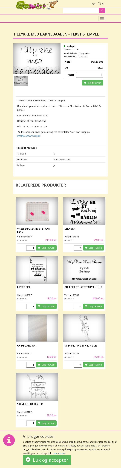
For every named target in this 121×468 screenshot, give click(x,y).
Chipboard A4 (26, 345)
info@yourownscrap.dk (28, 135)
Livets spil (24, 287)
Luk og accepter (47, 460)
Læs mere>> (58, 453)
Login (93, 3)
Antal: (71, 74)
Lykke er (69, 228)
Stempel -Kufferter (30, 404)
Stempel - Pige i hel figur (80, 345)
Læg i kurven (92, 82)
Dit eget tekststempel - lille (83, 287)
